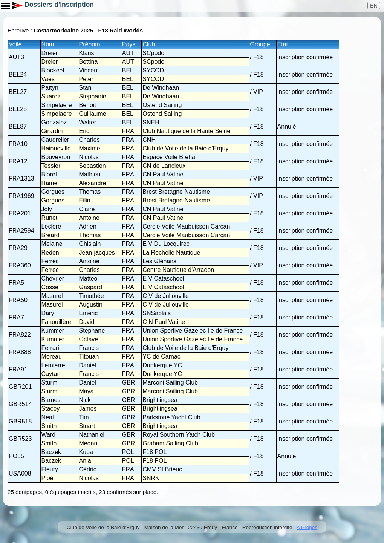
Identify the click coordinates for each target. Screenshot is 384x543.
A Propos (307, 527)
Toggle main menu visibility (6, 3)
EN (374, 6)
